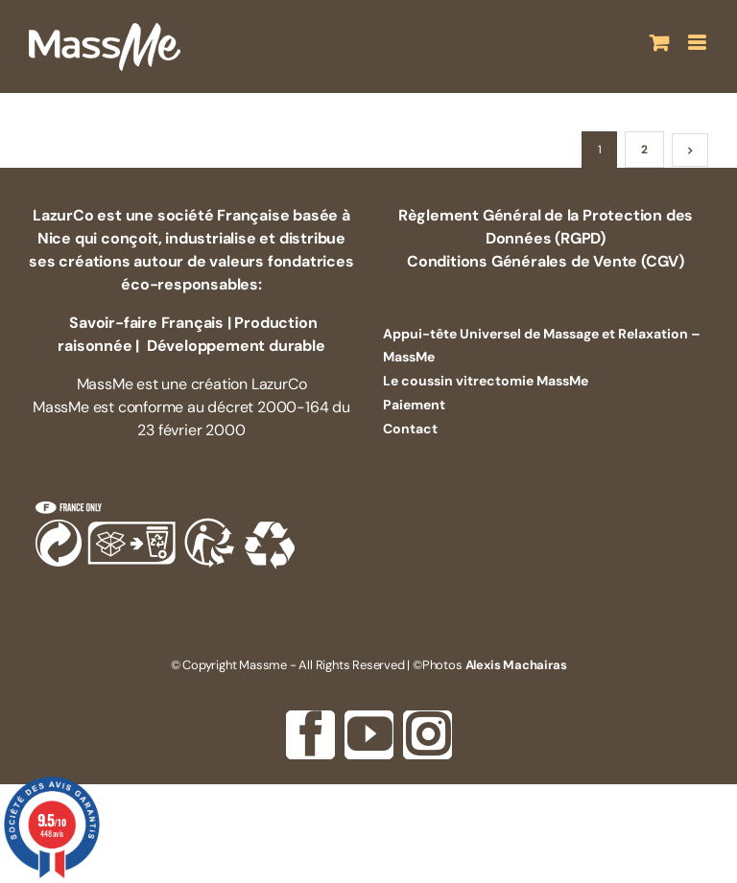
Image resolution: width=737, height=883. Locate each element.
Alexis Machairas (516, 665)
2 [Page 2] (644, 149)
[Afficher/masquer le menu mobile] (698, 43)
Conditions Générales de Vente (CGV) (545, 261)
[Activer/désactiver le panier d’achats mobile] (659, 43)
